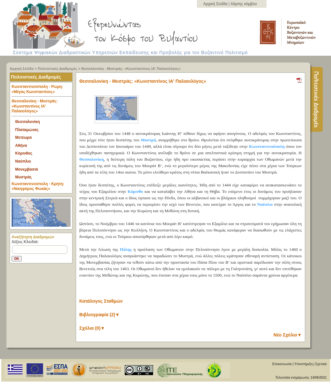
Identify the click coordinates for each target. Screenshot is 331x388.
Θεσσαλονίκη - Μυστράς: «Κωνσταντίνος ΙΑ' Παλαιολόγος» (131, 69)
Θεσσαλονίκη (27, 121)
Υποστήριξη (303, 364)
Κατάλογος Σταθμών (101, 301)
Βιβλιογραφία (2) (99, 314)
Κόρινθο (135, 191)
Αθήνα (21, 145)
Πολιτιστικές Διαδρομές (57, 69)
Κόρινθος (23, 153)
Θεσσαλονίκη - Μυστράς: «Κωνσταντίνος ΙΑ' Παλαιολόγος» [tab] (42, 108)
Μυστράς (23, 177)
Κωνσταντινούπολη (267, 146)
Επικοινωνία (282, 364)
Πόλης (126, 249)
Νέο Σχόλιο (288, 334)
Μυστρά (148, 139)
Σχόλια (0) (92, 328)
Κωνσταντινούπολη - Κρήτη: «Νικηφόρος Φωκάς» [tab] (38, 186)
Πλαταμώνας (27, 130)
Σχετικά (320, 364)
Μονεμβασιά (26, 169)
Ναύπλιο (23, 161)
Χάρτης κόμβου (243, 4)
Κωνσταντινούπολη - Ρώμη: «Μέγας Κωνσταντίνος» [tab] (42, 90)
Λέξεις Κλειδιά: (25, 242)
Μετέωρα (23, 137)
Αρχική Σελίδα (216, 4)
